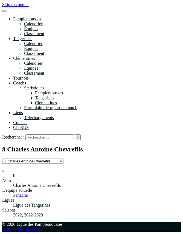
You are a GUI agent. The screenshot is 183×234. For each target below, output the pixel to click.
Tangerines (22, 38)
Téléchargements (39, 117)
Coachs (19, 83)
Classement (34, 33)
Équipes (31, 28)
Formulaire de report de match (50, 107)
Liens (18, 112)
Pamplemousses (27, 18)
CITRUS (21, 127)
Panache (20, 195)
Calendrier (33, 23)
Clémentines (24, 58)
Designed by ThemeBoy (23, 229)
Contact (20, 122)
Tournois (21, 78)
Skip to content (15, 4)
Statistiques (34, 88)
